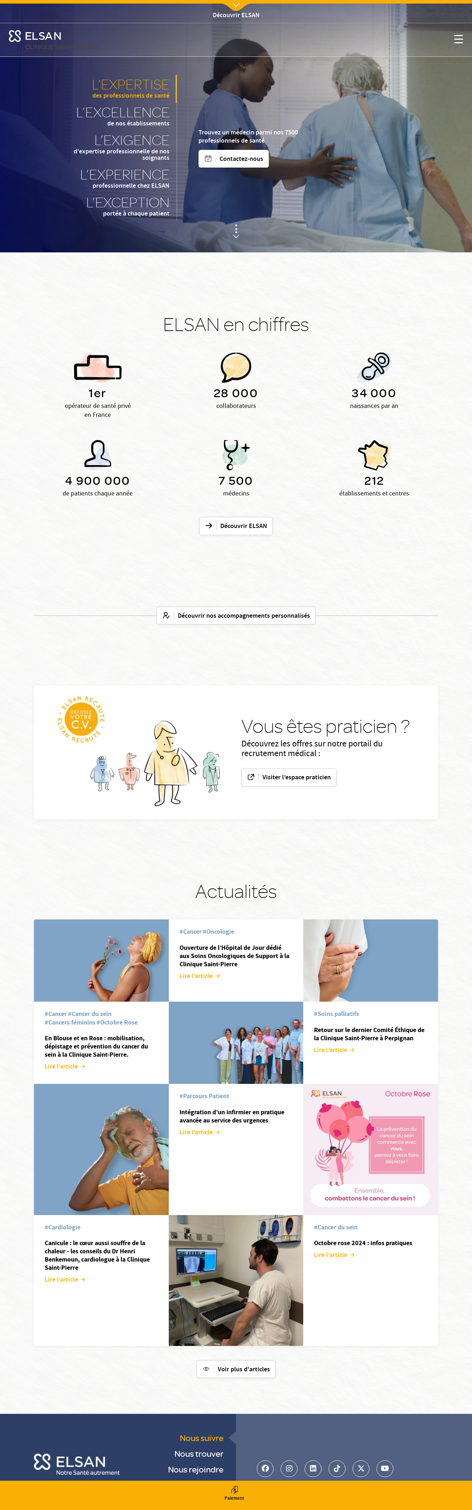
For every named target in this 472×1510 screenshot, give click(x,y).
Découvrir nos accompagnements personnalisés (244, 616)
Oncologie (220, 931)
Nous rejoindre (195, 1469)
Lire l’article (61, 1067)
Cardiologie (64, 1227)
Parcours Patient (206, 1096)
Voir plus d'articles (244, 1370)
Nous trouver (198, 1453)
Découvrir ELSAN (243, 527)
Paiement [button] (234, 1494)
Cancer (57, 1014)
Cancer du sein (92, 1014)
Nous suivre (201, 1437)
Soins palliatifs (338, 1014)
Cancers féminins (71, 1022)
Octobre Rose (119, 1022)
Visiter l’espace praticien (296, 778)
